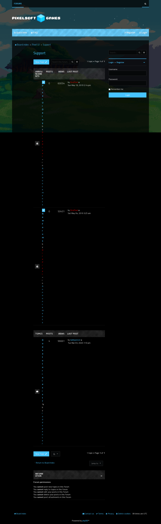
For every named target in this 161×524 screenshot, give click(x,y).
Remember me (117, 89)
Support (39, 53)
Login (111, 62)
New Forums (43, 227)
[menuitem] (34, 33)
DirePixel (42, 144)
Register (120, 62)
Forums (18, 3)
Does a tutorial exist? (42, 370)
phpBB (85, 520)
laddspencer (42, 428)
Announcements (43, 186)
